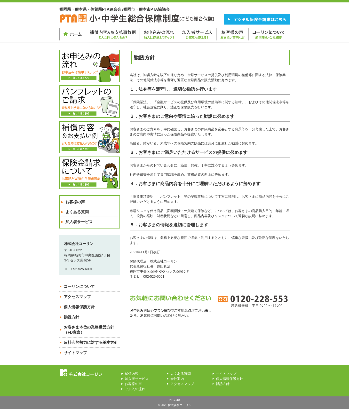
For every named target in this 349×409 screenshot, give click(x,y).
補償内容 (131, 374)
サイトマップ (75, 353)
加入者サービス (79, 222)
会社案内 (177, 379)
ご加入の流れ (135, 389)
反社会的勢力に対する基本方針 (91, 342)
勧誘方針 (71, 317)
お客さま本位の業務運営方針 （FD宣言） (89, 329)
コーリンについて (79, 286)
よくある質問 (77, 212)
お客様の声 (75, 202)
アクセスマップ (77, 297)
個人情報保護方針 (79, 307)
